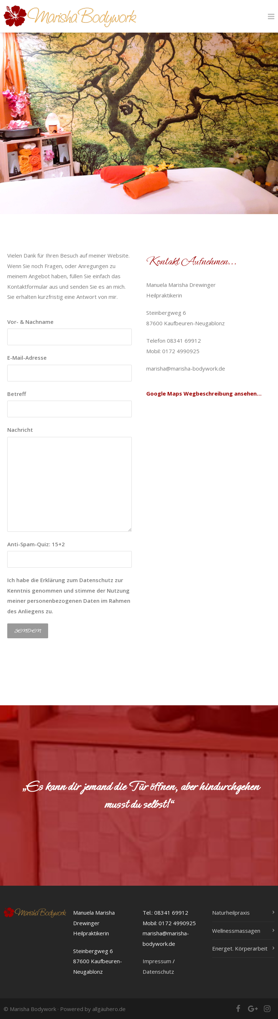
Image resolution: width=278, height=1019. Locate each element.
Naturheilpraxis (231, 912)
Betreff (69, 404)
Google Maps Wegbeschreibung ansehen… (204, 393)
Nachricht (69, 479)
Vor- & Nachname (69, 332)
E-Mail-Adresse (69, 367)
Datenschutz (158, 971)
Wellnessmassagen (236, 930)
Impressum (157, 961)
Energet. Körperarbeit (240, 948)
